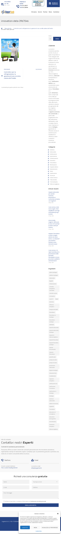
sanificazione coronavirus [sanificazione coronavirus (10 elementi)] (52, 387)
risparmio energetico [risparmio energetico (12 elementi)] (51, 379)
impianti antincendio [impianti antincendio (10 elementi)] (54, 327)
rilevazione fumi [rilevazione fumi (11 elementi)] (52, 373)
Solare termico (54, 177)
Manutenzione (53, 169)
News (50, 12)
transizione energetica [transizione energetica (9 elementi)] (51, 425)
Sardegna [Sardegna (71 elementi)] (51, 396)
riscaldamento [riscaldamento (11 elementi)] (52, 376)
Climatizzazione (54, 158)
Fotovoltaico (53, 162)
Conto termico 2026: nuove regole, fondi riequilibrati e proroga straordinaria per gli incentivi (53, 210)
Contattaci (56, 12)
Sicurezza (52, 175)
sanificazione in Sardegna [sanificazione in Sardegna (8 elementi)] (52, 392)
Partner (45, 12)
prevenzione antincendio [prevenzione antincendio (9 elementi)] (52, 366)
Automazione (53, 156)
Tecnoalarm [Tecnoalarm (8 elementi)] (52, 409)
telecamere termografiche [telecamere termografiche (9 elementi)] (52, 417)
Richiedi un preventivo (55, 3)
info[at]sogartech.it (36, 468)
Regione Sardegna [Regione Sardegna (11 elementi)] (53, 370)
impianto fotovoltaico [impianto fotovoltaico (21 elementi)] (52, 353)
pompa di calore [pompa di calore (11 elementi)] (53, 360)
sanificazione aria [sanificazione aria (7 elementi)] (53, 383)
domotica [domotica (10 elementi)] (51, 302)
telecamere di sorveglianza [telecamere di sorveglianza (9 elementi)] (52, 413)
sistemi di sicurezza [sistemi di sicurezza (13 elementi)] (53, 403)
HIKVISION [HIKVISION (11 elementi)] (51, 324)
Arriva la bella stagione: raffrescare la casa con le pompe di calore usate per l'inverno (53, 224)
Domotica (52, 160)
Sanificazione (53, 173)
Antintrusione (53, 154)
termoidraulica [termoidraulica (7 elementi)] (52, 421)
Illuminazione (53, 165)
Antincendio (53, 152)
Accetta (25, 527)
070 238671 (25, 5)
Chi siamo (34, 12)
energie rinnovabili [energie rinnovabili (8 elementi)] (53, 309)
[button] (58, 513)
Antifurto (52, 150)
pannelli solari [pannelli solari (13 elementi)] (52, 357)
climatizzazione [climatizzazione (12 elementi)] (52, 284)
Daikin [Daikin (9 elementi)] (56, 299)
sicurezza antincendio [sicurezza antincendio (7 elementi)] (52, 399)
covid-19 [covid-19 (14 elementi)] (51, 299)
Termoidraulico (54, 182)
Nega (35, 527)
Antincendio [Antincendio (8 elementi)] (52, 278)
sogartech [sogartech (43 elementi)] (51, 406)
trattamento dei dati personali (38, 501)
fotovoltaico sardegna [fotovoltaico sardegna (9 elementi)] (52, 321)
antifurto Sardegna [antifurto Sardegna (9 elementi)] (53, 275)
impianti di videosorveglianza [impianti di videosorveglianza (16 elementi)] (53, 336)
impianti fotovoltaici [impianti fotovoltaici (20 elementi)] (53, 340)
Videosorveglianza (54, 184)
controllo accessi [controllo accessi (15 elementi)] (53, 293)
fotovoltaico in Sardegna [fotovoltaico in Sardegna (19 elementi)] (52, 316)
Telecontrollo (53, 180)
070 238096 (25, 7)
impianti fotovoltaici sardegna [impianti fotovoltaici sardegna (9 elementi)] (53, 343)
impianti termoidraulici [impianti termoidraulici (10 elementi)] (52, 348)
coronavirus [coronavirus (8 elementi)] (52, 296)
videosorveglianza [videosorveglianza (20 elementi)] (53, 429)
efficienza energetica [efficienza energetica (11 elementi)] (51, 305)
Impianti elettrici (54, 167)
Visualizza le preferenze (50, 527)
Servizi (40, 12)
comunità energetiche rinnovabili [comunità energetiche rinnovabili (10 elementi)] (52, 288)
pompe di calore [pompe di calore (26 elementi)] (53, 362)
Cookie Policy (39, 531)
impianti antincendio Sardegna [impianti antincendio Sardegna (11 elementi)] (54, 331)
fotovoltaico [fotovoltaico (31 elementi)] (52, 312)
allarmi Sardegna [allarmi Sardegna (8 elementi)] (53, 272)
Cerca (49, 36)
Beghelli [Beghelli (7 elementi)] (51, 281)
